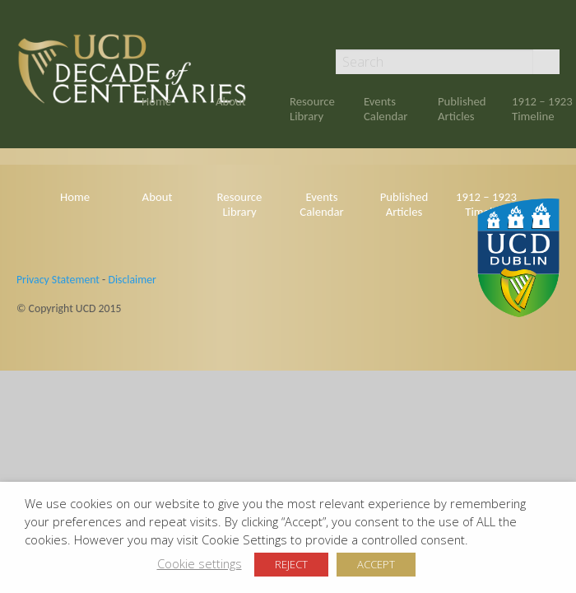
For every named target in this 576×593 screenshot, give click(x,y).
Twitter (552, 26)
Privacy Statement (58, 280)
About (231, 101)
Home (156, 101)
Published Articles (462, 109)
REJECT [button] (291, 564)
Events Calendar (385, 109)
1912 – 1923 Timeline (542, 109)
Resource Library (312, 109)
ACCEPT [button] (376, 564)
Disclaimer (132, 280)
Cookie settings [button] (199, 563)
